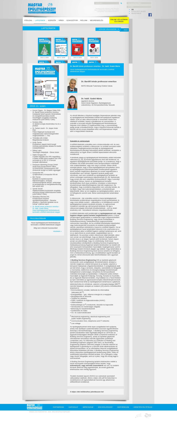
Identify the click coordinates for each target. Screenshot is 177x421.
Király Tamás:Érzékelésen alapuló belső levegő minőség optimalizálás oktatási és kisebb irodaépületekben (47, 145)
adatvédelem (123, 407)
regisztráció (136, 13)
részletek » (57, 231)
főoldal (28, 20)
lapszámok (40, 20)
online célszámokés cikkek (119, 20)
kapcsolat (73, 407)
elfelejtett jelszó (138, 11)
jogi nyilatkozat (105, 407)
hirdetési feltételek (143, 407)
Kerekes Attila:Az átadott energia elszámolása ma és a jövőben (47, 124)
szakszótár (72, 20)
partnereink (58, 407)
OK (132, 10)
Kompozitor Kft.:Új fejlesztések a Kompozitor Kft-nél (45, 173)
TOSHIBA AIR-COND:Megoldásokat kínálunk (41, 139)
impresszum (88, 407)
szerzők (52, 20)
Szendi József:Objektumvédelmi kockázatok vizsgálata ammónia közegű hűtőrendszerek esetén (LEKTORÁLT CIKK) (47, 191)
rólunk (83, 20)
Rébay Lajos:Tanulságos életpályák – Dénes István (46, 151)
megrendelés (96, 20)
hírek (61, 20)
